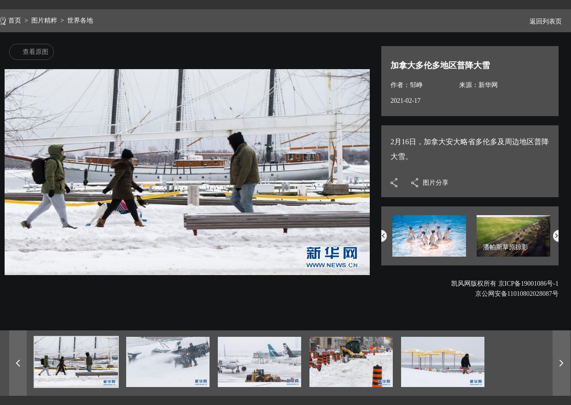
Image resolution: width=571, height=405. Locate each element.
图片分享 (436, 182)
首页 (14, 20)
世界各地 (80, 20)
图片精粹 (44, 20)
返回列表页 (542, 21)
